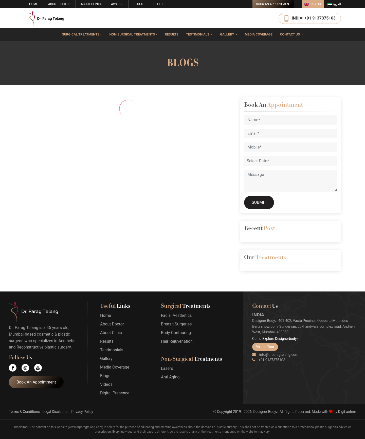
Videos (106, 384)
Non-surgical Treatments (132, 34)
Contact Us (290, 34)
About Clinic (91, 4)
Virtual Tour (265, 347)
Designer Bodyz (265, 412)
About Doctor (59, 4)
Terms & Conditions (24, 412)
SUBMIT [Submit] (259, 202)
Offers (158, 4)
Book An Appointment (273, 4)
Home (33, 4)
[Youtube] (40, 367)
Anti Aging (170, 377)
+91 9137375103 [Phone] (268, 360)
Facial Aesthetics (176, 315)
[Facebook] (15, 367)
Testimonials (198, 34)
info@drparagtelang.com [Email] (275, 355)
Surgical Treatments (80, 34)
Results (171, 34)
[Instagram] (28, 367)
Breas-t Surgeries (176, 324)
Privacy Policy (82, 412)
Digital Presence (114, 393)
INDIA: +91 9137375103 (314, 17)
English (313, 4)
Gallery (227, 34)
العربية (334, 4)
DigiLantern (347, 412)
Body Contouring (176, 332)
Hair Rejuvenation (177, 341)
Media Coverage (258, 34)
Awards (117, 4)
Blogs (138, 4)
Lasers (167, 368)
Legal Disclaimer (55, 412)
